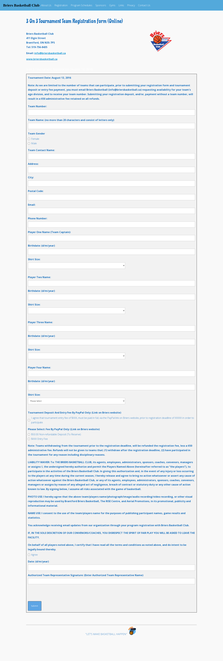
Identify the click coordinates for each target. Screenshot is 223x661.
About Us (46, 5)
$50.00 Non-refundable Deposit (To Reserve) (56, 434)
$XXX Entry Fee (39, 439)
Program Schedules (81, 5)
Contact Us (144, 5)
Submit (34, 606)
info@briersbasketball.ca (50, 53)
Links (121, 5)
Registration (61, 5)
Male (34, 143)
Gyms (112, 5)
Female (35, 139)
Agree (34, 554)
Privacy (131, 5)
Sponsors (100, 5)
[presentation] (51, 593)
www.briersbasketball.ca (41, 59)
